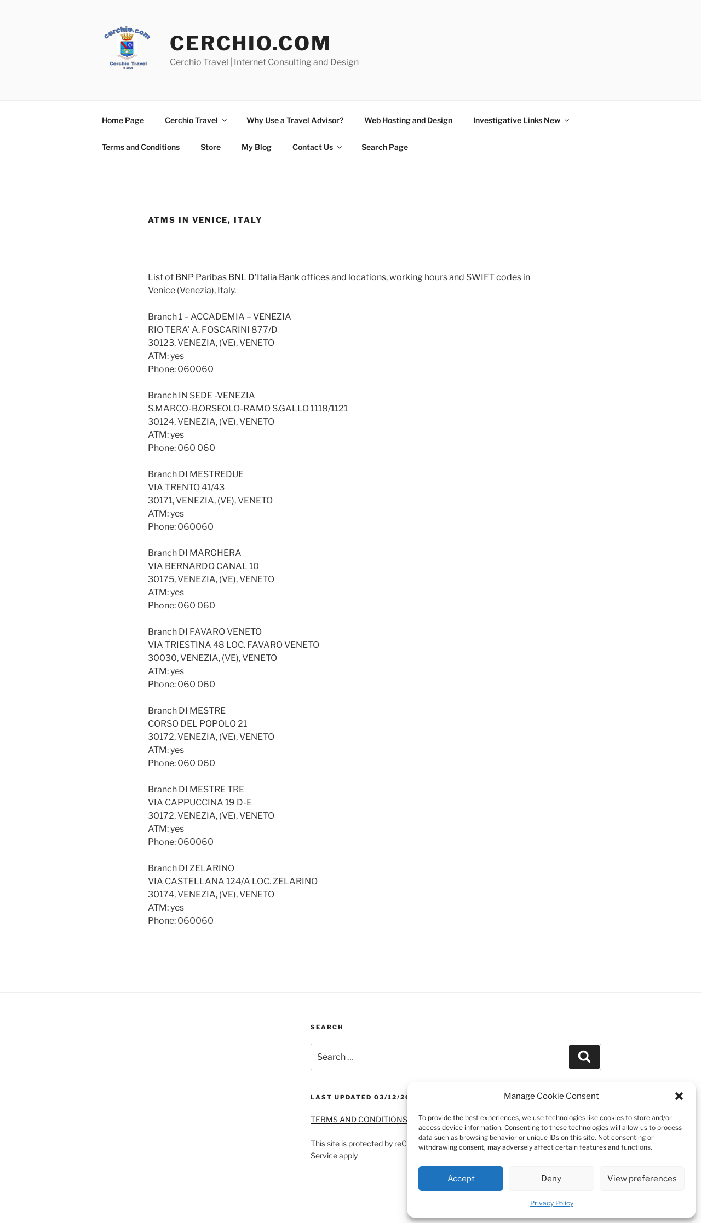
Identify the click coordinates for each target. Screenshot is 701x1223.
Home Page (123, 120)
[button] (679, 1096)
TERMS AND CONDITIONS (359, 1119)
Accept (461, 1179)
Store (210, 147)
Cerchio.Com (251, 43)
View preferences (642, 1179)
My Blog (257, 147)
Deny (551, 1179)
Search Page (384, 147)
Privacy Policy (551, 1203)
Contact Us (317, 147)
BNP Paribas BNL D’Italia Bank (237, 277)
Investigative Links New (522, 120)
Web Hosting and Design (408, 120)
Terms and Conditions (141, 147)
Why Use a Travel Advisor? (294, 120)
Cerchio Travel (196, 120)
